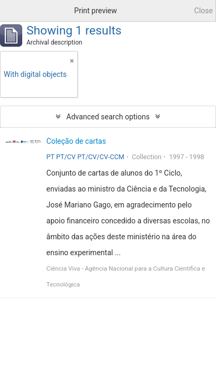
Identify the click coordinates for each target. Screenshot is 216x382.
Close (203, 10)
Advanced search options (107, 116)
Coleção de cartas (76, 141)
